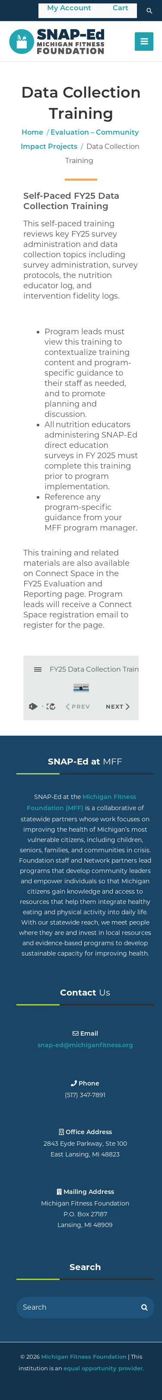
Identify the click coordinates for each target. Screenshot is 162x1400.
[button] (149, 11)
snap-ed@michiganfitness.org (85, 1045)
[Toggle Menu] (97, 9)
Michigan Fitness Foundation (84, 1357)
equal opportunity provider (103, 1369)
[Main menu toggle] (144, 41)
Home (32, 133)
